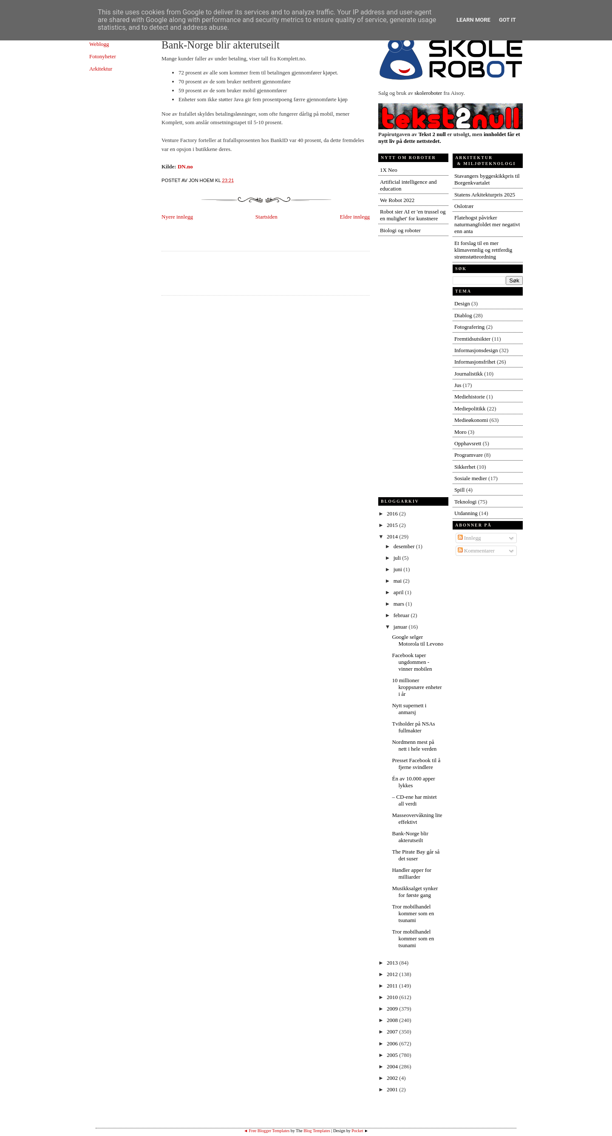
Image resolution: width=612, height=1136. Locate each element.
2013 (393, 962)
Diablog (463, 315)
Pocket (357, 1130)
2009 (393, 1008)
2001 (393, 1089)
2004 (393, 1066)
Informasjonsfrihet (475, 362)
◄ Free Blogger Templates (266, 1130)
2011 (393, 985)
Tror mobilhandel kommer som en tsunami (413, 913)
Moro (460, 432)
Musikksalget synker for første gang (415, 891)
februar (402, 615)
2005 (393, 1055)
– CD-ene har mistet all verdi (414, 800)
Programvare (468, 455)
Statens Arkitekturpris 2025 (484, 194)
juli (398, 558)
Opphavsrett (468, 443)
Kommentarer (476, 550)
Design (462, 303)
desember (405, 546)
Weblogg (99, 44)
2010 (393, 997)
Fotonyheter (102, 56)
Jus (458, 385)
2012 (393, 974)
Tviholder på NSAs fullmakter (413, 727)
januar (401, 627)
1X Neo (388, 170)
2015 (393, 525)
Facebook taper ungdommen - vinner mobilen (412, 662)
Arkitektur (100, 68)
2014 (393, 536)
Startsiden (266, 217)
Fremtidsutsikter (472, 339)
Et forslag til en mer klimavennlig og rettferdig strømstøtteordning (483, 250)
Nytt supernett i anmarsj (409, 708)
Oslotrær (464, 206)
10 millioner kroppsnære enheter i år (417, 687)
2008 (393, 1020)
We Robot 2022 (397, 200)
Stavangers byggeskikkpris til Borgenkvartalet (487, 179)
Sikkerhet (465, 467)
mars (400, 604)
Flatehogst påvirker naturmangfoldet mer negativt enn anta (487, 224)
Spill (459, 490)
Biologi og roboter (400, 230)
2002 (393, 1078)
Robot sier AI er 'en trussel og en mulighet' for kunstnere (413, 215)
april (399, 592)
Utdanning (466, 513)
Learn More (473, 20)
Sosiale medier (470, 478)
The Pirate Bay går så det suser (415, 855)
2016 (393, 513)
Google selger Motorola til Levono (417, 640)
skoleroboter (428, 93)
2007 (393, 1031)
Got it (507, 20)
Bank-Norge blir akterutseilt (221, 45)
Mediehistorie (469, 396)
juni (398, 569)
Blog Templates (316, 1130)
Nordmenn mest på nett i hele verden (414, 745)
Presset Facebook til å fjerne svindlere (416, 763)
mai (398, 581)
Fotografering (469, 327)
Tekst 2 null (432, 134)
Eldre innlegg (355, 217)
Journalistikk (468, 373)
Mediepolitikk (470, 408)
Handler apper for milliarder (411, 873)
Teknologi (465, 501)
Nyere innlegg (177, 217)
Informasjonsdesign (476, 350)
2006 (393, 1043)
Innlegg (469, 538)
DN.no (185, 166)
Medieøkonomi (471, 420)
